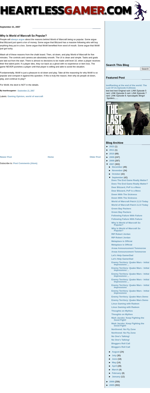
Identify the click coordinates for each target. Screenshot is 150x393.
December (117, 167)
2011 (112, 150)
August (116, 352)
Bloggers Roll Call (120, 343)
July (114, 355)
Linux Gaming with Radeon (125, 303)
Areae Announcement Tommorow (128, 248)
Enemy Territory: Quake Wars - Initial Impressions (130, 286)
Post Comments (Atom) (25, 163)
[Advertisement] (50, 130)
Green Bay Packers (121, 208)
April (115, 366)
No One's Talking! (120, 336)
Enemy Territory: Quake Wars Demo (129, 296)
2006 (112, 381)
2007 (112, 164)
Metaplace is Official (121, 241)
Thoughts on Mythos (122, 311)
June (115, 359)
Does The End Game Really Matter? (129, 180)
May (114, 362)
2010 (112, 153)
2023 (112, 146)
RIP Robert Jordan (120, 234)
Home (51, 157)
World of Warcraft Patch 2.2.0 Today (129, 201)
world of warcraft (34, 96)
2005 (112, 385)
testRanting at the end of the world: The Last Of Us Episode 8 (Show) (126, 86)
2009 (112, 157)
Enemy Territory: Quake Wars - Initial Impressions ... (130, 263)
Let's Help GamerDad (122, 255)
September (118, 177)
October (116, 174)
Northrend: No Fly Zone (123, 329)
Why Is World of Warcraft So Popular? (23, 35)
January (116, 376)
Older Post (95, 157)
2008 (112, 160)
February (117, 373)
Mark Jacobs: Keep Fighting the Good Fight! (127, 319)
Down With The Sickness (124, 194)
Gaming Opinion (16, 96)
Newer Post (6, 157)
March (115, 369)
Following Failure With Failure (126, 215)
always (14, 39)
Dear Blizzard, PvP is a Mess (125, 187)
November (117, 170)
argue (21, 39)
